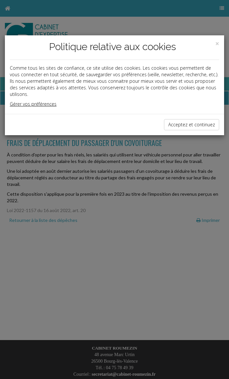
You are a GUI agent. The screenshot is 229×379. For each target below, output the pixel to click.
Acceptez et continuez (191, 124)
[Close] (217, 43)
